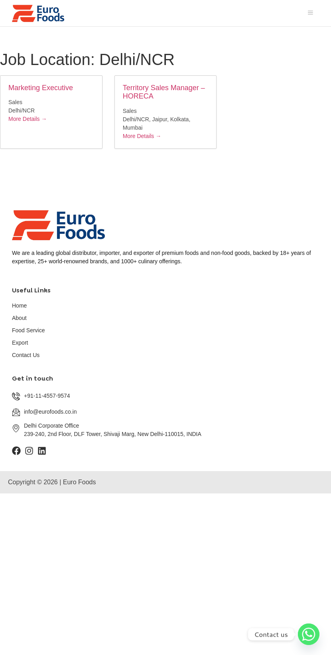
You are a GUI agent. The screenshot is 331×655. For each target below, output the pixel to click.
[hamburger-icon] (310, 13)
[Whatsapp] (308, 634)
